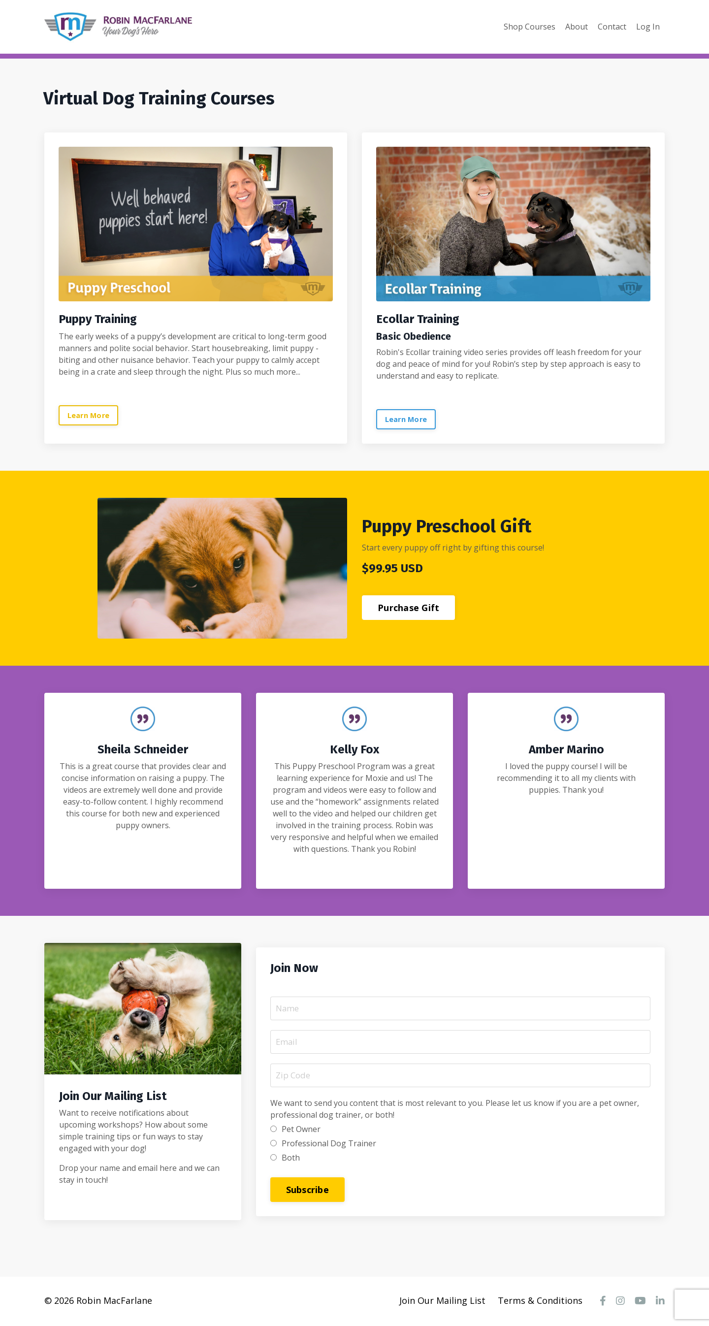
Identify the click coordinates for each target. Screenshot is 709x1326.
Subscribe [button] (308, 1190)
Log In (648, 26)
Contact (612, 26)
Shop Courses (529, 26)
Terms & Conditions (540, 1302)
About (576, 26)
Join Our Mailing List (442, 1302)
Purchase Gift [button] (408, 608)
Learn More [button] (89, 415)
